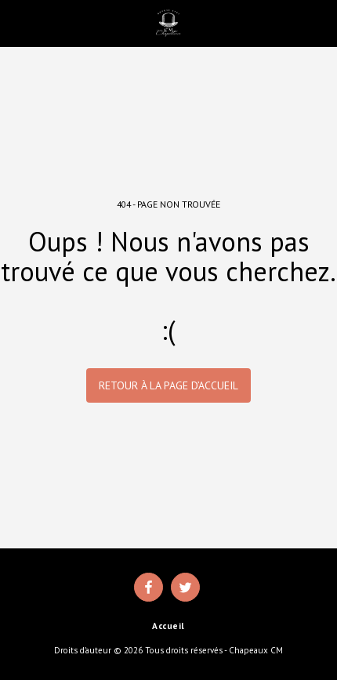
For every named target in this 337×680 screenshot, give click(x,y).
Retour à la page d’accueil (168, 385)
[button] (17, 22)
